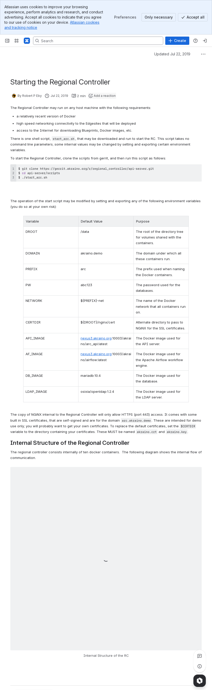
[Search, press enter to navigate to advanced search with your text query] (98, 41)
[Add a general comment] (33, 678)
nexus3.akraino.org (91, 327)
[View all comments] (199, 656)
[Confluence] (27, 41)
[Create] (177, 41)
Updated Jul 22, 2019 (172, 54)
